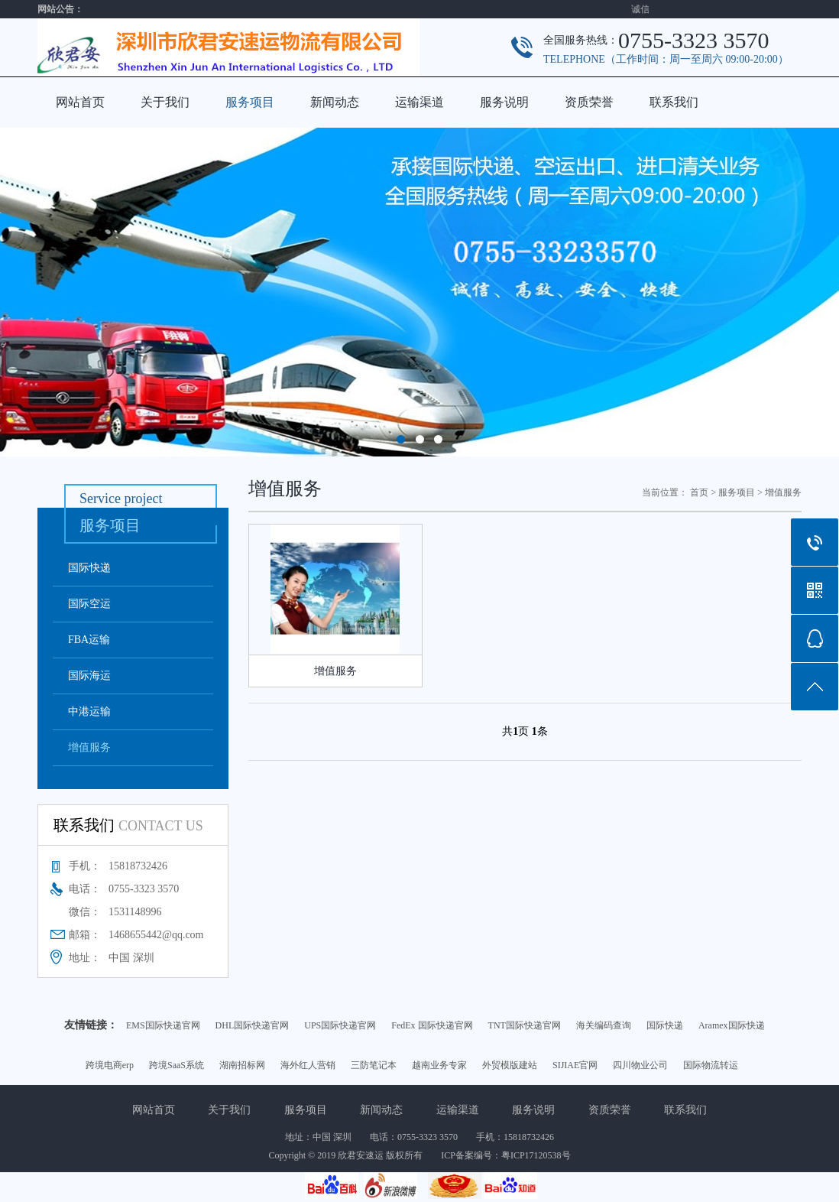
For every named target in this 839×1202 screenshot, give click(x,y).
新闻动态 (334, 102)
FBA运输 (89, 639)
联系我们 (673, 102)
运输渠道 (419, 102)
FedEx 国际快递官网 (431, 1025)
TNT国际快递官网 (524, 1025)
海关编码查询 (603, 1025)
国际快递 (89, 567)
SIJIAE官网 (575, 1065)
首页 (699, 492)
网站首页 (80, 102)
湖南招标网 (242, 1065)
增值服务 (89, 747)
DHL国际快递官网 (252, 1025)
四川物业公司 (640, 1065)
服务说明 (504, 102)
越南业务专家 (439, 1065)
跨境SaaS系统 (176, 1065)
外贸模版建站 (509, 1065)
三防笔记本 (374, 1065)
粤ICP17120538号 (536, 1155)
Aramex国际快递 (731, 1025)
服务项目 (249, 102)
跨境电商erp (110, 1065)
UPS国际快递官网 (340, 1025)
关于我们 (165, 102)
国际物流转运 (710, 1065)
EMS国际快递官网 (163, 1025)
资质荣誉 (589, 102)
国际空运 (89, 603)
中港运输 (89, 711)
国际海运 (89, 675)
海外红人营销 (307, 1065)
